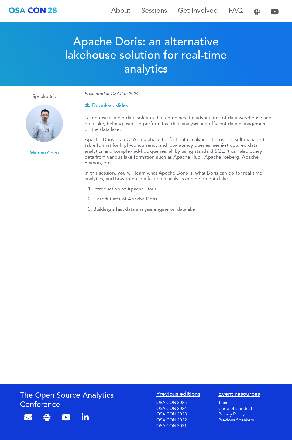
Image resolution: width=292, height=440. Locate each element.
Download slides (106, 105)
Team (223, 402)
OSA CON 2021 (171, 426)
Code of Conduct (235, 408)
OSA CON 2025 (171, 402)
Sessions (154, 11)
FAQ (236, 11)
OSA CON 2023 (171, 414)
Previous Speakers (236, 420)
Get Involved (198, 11)
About (120, 11)
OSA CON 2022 (171, 420)
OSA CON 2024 (171, 408)
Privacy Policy (231, 414)
